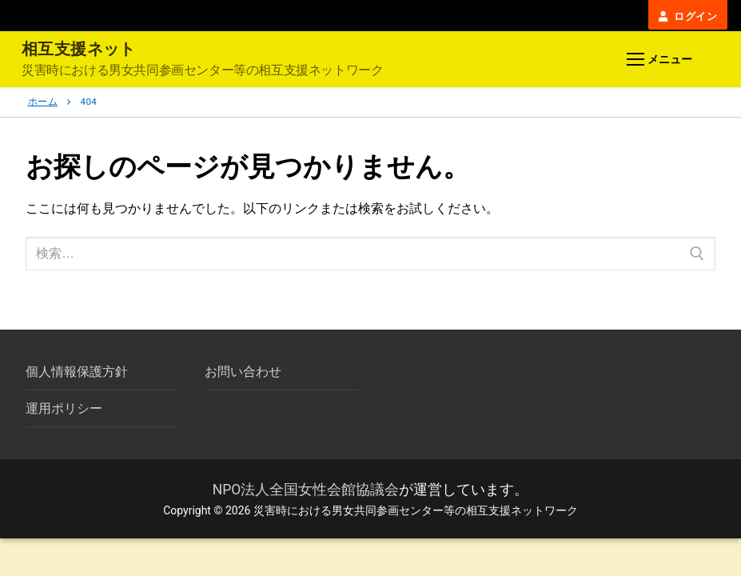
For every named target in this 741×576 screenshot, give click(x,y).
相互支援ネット (79, 48)
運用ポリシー (64, 408)
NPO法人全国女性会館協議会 (306, 490)
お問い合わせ (243, 371)
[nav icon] (659, 60)
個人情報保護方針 (77, 371)
